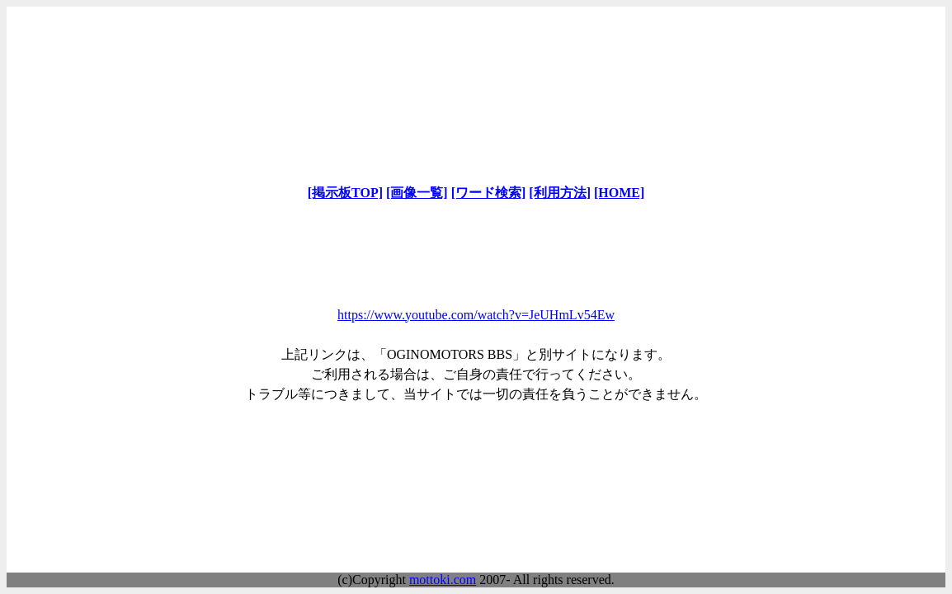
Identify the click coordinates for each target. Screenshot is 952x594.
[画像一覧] (417, 193)
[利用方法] (560, 193)
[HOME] (619, 193)
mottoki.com (442, 580)
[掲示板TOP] (345, 193)
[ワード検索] (488, 193)
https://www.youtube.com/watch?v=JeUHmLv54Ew (476, 315)
